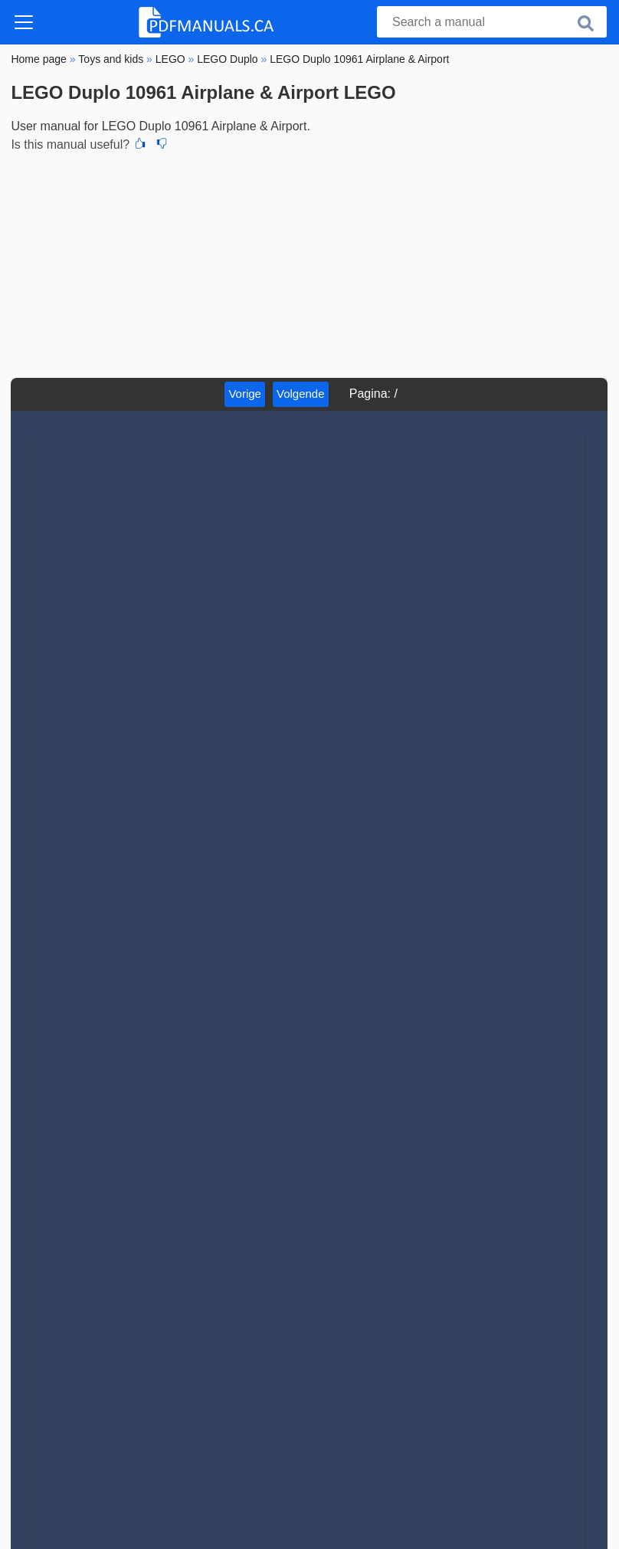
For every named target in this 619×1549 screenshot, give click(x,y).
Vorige (244, 393)
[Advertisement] (309, 263)
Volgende (301, 393)
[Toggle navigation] (23, 22)
